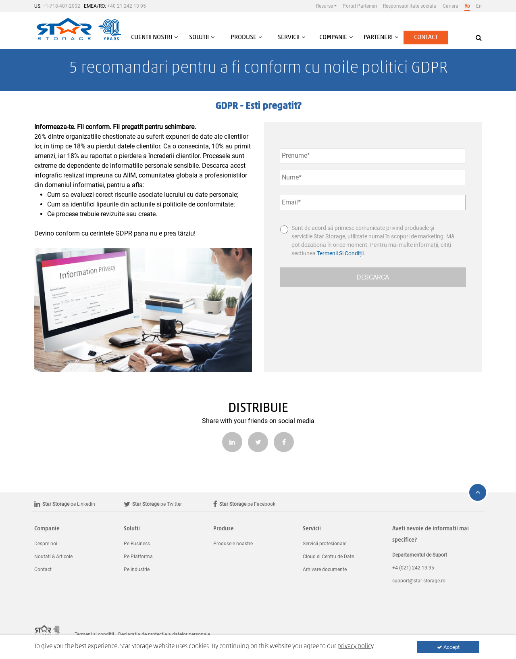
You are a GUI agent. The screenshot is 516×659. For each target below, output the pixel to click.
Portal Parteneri (360, 6)
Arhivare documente (325, 569)
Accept (448, 647)
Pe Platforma (138, 556)
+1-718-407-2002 (61, 6)
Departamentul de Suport (419, 555)
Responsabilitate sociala (409, 6)
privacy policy (355, 646)
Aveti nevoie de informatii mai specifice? (430, 534)
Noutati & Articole (53, 556)
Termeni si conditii (94, 634)
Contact (426, 37)
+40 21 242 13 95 (126, 6)
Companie (47, 529)
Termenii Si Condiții (340, 253)
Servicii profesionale (324, 543)
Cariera (450, 6)
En (479, 6)
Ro (467, 6)
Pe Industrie (137, 569)
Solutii (132, 529)
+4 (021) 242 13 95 (413, 568)
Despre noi (45, 543)
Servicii (312, 529)
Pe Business (137, 543)
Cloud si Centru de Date (328, 556)
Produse (223, 529)
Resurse (324, 6)
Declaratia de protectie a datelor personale (164, 634)
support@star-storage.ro (418, 581)
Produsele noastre (233, 543)
